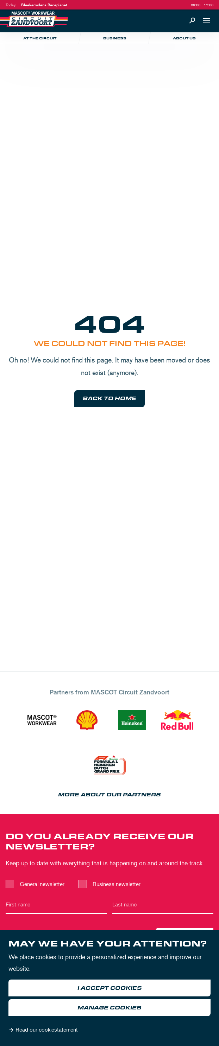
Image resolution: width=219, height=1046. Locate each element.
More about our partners (109, 795)
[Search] (192, 21)
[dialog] (109, 988)
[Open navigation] (206, 21)
